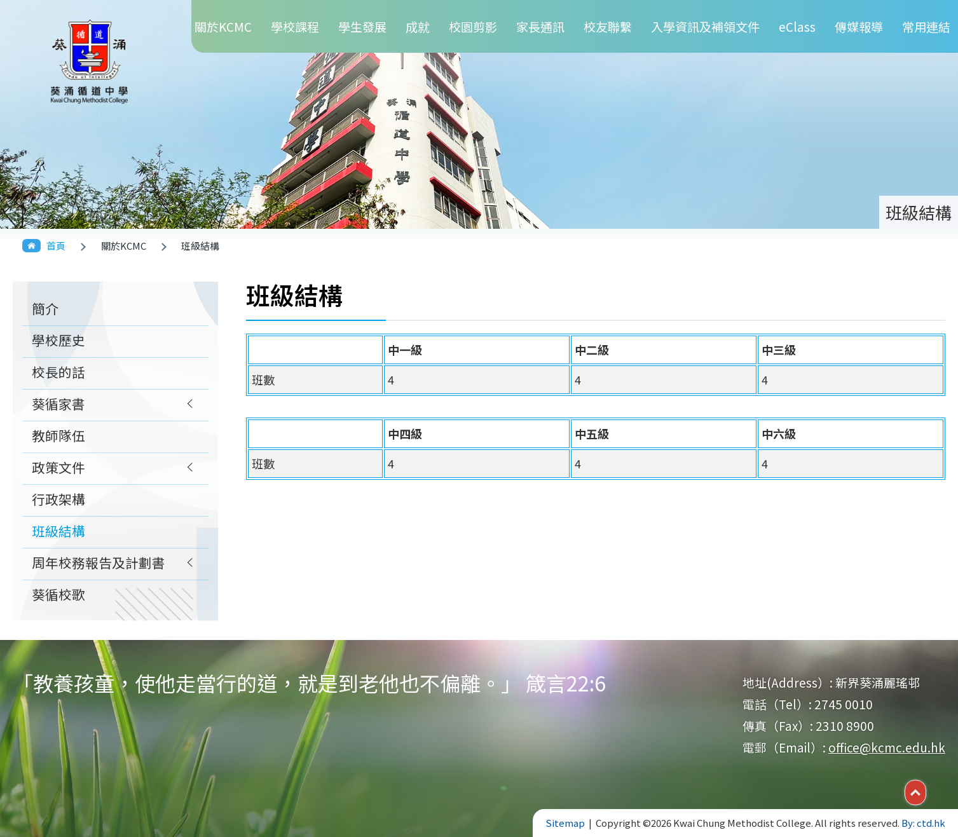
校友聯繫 (608, 26)
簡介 (45, 308)
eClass (797, 26)
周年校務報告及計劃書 (98, 562)
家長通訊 (540, 26)
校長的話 (58, 371)
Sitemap (565, 822)
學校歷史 (58, 340)
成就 (418, 26)
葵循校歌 (58, 594)
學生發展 (362, 26)
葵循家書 (58, 403)
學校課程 (295, 26)
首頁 (55, 245)
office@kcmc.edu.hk (886, 747)
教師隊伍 (58, 435)
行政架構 (58, 498)
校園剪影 (473, 26)
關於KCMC (223, 26)
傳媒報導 (859, 26)
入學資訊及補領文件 (705, 26)
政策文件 (58, 467)
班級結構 (58, 530)
